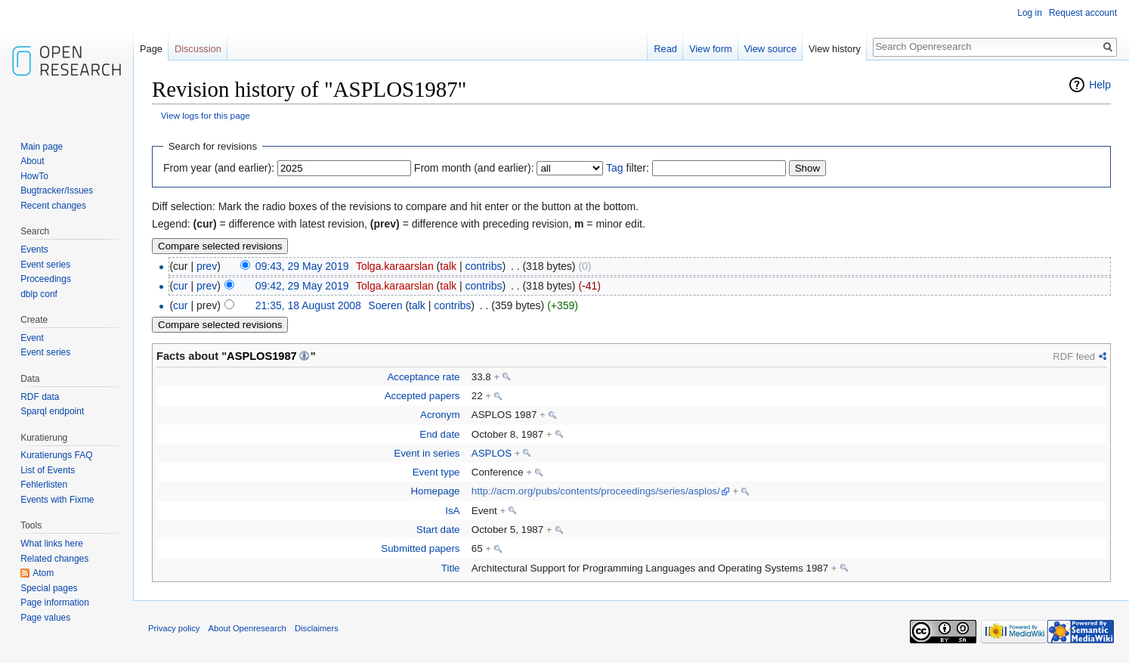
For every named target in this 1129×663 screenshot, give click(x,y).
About (32, 161)
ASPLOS (492, 453)
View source (770, 48)
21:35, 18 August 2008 (308, 305)
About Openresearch (247, 628)
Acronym (439, 414)
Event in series (426, 453)
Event (32, 338)
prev (206, 266)
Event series (45, 264)
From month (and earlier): (474, 168)
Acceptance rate (423, 377)
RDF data (39, 397)
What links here (51, 543)
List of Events (47, 470)
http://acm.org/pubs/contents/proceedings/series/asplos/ (596, 491)
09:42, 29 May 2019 (302, 286)
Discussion (198, 48)
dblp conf (38, 294)
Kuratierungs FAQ (56, 455)
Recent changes (53, 205)
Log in (1029, 13)
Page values (45, 617)
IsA (452, 510)
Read (665, 48)
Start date (438, 529)
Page (151, 48)
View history (835, 48)
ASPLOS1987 (262, 356)
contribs (483, 266)
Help (1100, 85)
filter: (627, 168)
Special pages (48, 588)
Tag (614, 168)
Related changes (54, 558)
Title (450, 568)
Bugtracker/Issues (56, 190)
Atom (43, 573)
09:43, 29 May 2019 (302, 266)
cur (180, 286)
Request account (1083, 13)
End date (439, 434)
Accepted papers (422, 395)
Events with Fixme (57, 499)
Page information (54, 602)
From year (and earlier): (218, 168)
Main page (41, 146)
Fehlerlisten (43, 484)
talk (448, 266)
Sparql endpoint (52, 411)
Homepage (434, 491)
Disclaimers (317, 628)
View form (710, 48)
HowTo (34, 176)
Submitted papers (420, 548)
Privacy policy (174, 628)
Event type (436, 472)
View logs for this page (205, 115)
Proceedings (45, 279)
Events (34, 249)
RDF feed (1074, 356)
